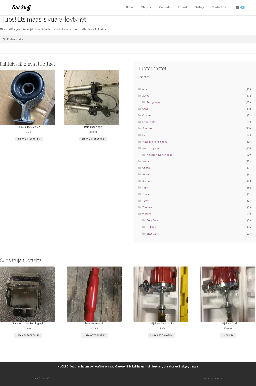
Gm (144, 135)
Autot (145, 95)
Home (129, 7)
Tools (145, 194)
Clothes (146, 115)
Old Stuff (21, 7)
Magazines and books (154, 141)
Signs (145, 187)
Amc (144, 89)
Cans (145, 108)
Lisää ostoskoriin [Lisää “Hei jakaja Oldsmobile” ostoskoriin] (161, 335)
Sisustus (151, 233)
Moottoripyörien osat (159, 154)
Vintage (146, 214)
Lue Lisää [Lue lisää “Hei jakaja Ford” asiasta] (228, 335)
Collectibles (149, 122)
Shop (146, 7)
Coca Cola (152, 220)
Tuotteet (147, 207)
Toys (145, 200)
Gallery (199, 7)
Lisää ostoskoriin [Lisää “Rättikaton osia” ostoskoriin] (93, 139)
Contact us (219, 7)
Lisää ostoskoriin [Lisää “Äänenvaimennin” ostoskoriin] (95, 335)
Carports (165, 7)
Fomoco (147, 128)
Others (146, 167)
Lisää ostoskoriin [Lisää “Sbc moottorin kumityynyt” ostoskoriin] (28, 335)
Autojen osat (154, 102)
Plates (146, 174)
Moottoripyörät (151, 148)
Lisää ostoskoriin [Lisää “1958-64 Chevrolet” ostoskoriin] (29, 139)
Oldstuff (151, 227)
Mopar (146, 161)
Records (147, 181)
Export (182, 7)
